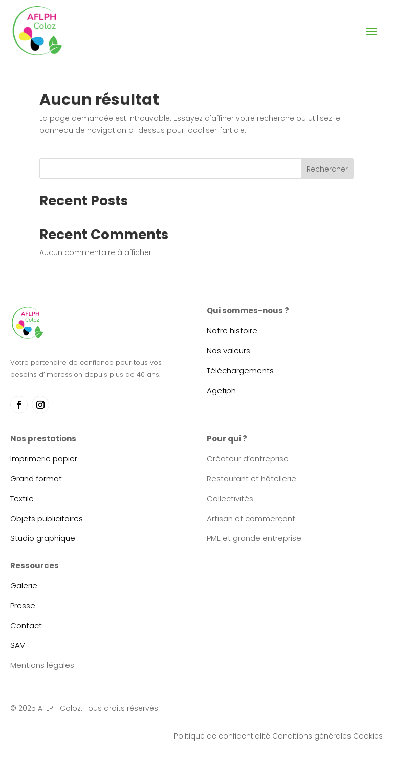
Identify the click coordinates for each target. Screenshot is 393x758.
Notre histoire (232, 330)
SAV (17, 645)
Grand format (36, 478)
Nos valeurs (228, 350)
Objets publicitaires (46, 518)
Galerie (23, 585)
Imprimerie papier (43, 458)
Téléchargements (240, 370)
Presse (22, 605)
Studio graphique (42, 538)
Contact (26, 625)
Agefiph (221, 390)
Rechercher (327, 169)
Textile (22, 498)
